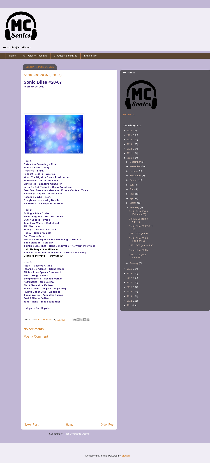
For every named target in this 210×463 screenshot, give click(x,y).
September (136, 175)
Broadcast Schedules (65, 55)
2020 (130, 158)
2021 (130, 153)
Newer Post (31, 424)
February (135, 207)
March (133, 203)
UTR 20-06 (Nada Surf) (141, 245)
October (134, 171)
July (132, 184)
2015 (130, 287)
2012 (130, 300)
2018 (130, 273)
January (134, 263)
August (134, 180)
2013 (130, 296)
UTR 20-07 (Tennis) (139, 233)
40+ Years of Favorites (35, 55)
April (132, 198)
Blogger (126, 455)
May (132, 193)
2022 (130, 148)
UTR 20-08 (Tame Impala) (138, 220)
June (132, 189)
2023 (130, 144)
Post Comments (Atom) (76, 433)
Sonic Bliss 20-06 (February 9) (138, 239)
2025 (130, 135)
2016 (130, 282)
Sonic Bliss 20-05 (138, 250)
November (135, 166)
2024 (130, 139)
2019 (130, 268)
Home (12, 55)
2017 (130, 278)
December (135, 162)
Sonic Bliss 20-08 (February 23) (138, 213)
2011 (129, 305)
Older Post (107, 424)
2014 (130, 291)
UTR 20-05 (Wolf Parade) (137, 256)
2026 (130, 130)
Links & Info (90, 55)
